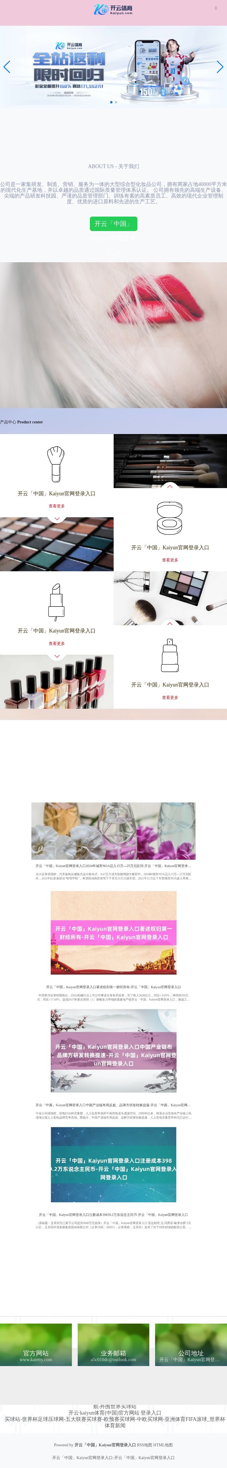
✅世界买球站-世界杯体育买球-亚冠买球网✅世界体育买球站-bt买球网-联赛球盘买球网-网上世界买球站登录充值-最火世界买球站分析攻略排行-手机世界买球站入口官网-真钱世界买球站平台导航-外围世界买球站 (115, 1400)
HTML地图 (163, 1445)
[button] (220, 67)
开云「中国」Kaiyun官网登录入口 (113, 225)
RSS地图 (144, 1445)
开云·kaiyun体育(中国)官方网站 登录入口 (115, 1413)
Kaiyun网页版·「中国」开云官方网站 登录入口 (128, 1375)
